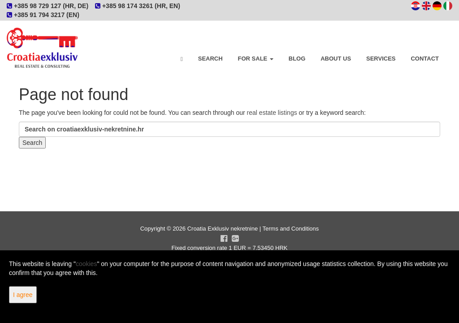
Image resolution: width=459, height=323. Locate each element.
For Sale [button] (255, 58)
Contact (425, 58)
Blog (297, 58)
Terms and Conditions (291, 228)
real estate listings (272, 112)
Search (210, 58)
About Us (335, 58)
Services (381, 58)
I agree (23, 294)
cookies (86, 263)
